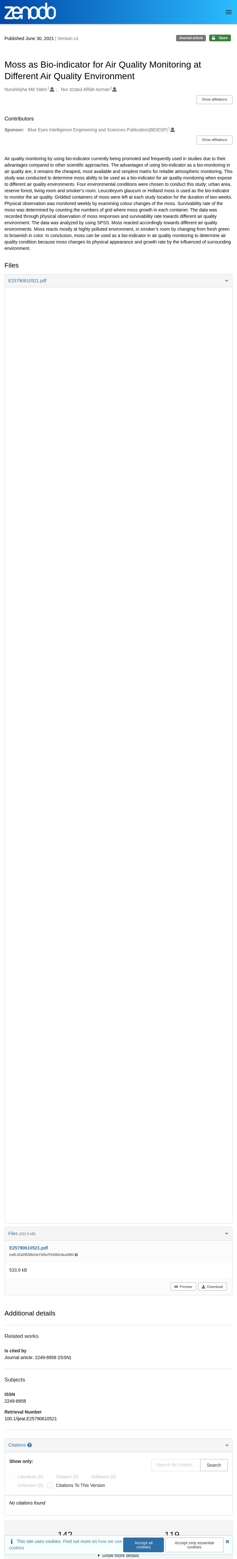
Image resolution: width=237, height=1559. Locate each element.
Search (214, 1465)
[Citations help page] (30, 1445)
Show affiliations (214, 99)
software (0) (103, 1476)
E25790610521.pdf (28, 1247)
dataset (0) (67, 1476)
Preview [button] (183, 1287)
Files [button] (118, 1233)
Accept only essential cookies (194, 1544)
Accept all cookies (144, 1544)
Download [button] (212, 1287)
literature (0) (30, 1476)
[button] (118, 281)
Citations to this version (80, 1485)
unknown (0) (30, 1485)
